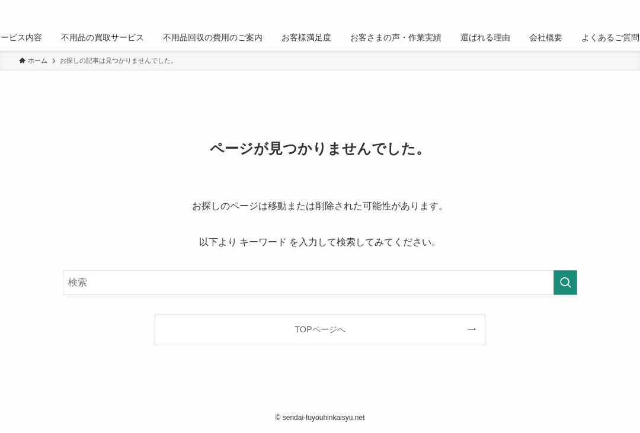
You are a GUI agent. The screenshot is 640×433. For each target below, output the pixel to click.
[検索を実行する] (565, 282)
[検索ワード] (320, 282)
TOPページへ (320, 329)
